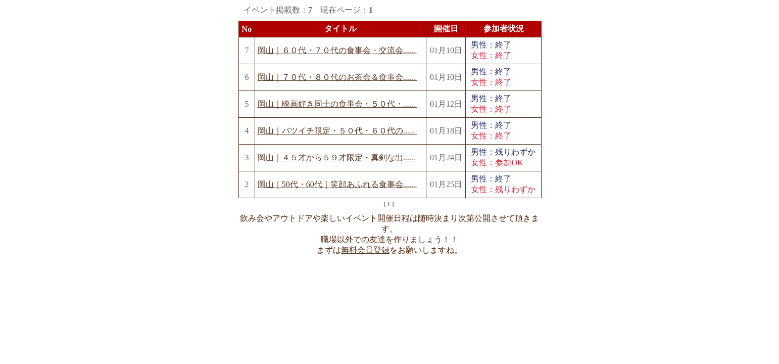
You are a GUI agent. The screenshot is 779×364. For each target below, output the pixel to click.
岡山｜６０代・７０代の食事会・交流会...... (337, 50)
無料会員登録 (365, 250)
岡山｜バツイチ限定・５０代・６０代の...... (337, 130)
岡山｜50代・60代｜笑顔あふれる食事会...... (337, 184)
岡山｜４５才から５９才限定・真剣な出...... (337, 157)
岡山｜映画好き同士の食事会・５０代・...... (337, 104)
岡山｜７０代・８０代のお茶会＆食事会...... (337, 77)
